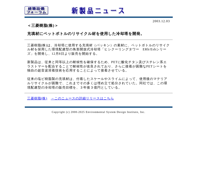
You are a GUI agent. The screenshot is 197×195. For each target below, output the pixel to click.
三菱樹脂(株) (37, 98)
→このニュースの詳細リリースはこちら (82, 98)
